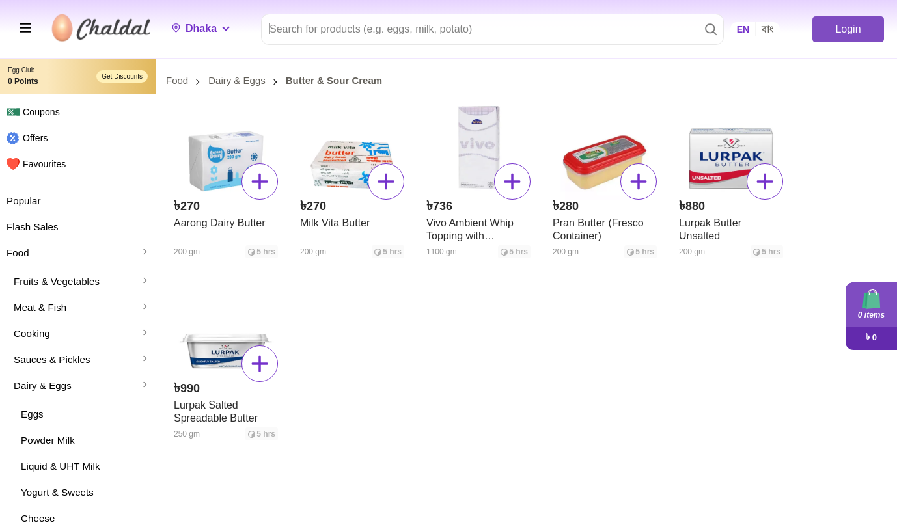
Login (848, 28)
